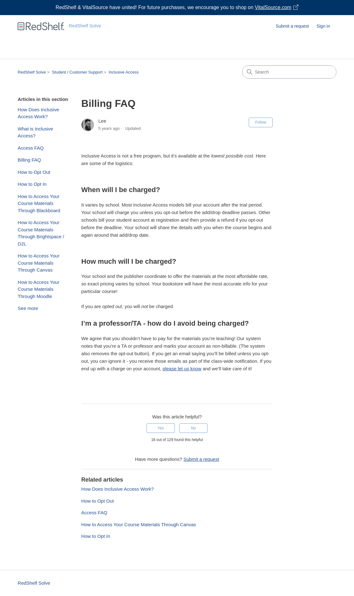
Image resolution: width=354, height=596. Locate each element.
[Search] (289, 72)
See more (28, 308)
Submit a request (292, 26)
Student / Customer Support (77, 72)
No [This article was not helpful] (193, 428)
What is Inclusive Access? (35, 132)
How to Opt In (32, 184)
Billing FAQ (29, 160)
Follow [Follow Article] (260, 122)
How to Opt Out (34, 172)
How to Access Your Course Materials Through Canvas (38, 263)
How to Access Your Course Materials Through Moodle (38, 289)
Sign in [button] (323, 26)
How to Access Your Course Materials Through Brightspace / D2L (41, 233)
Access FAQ (31, 148)
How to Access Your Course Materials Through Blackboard (39, 203)
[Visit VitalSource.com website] (177, 7)
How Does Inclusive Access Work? (38, 113)
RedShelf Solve (32, 72)
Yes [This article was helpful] (161, 428)
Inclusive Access (124, 72)
